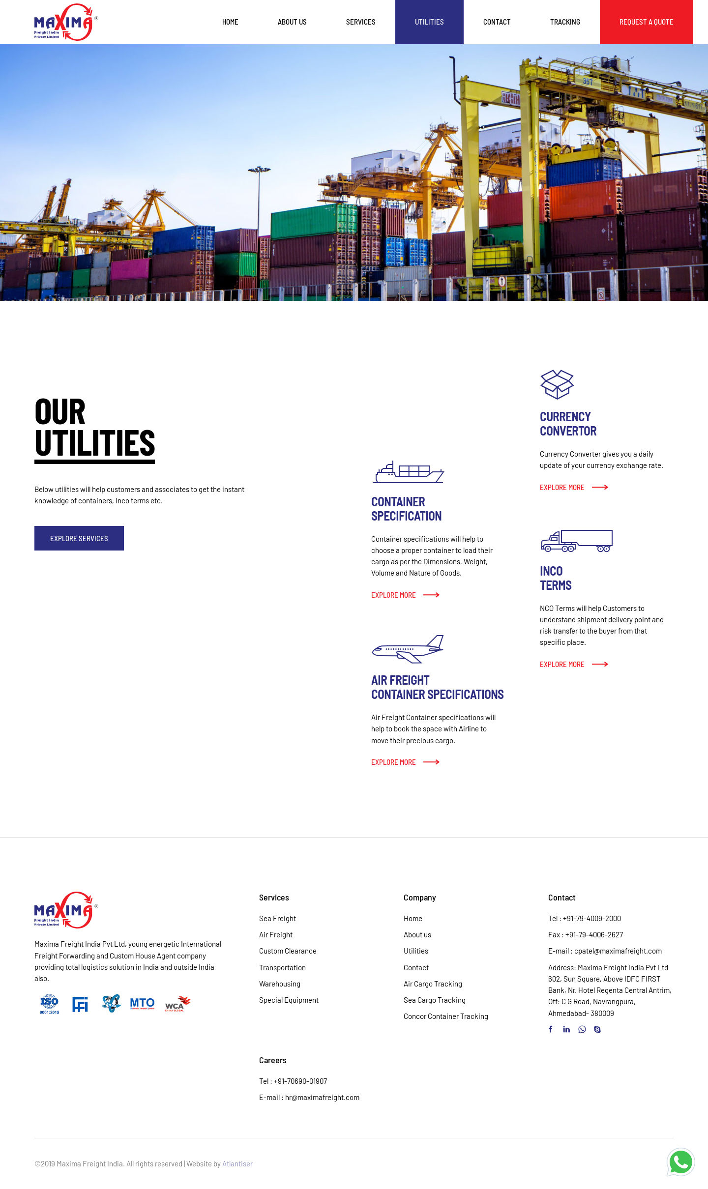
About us (292, 21)
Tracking (565, 21)
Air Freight (276, 934)
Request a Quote (647, 21)
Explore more (393, 594)
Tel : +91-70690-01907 (293, 1080)
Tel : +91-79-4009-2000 (584, 918)
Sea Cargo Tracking (435, 999)
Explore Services (79, 538)
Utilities (429, 21)
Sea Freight (277, 918)
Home (230, 21)
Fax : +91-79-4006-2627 (585, 934)
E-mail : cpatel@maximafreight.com (605, 950)
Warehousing (279, 983)
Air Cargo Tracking (433, 983)
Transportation (282, 967)
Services (361, 21)
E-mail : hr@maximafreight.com (309, 1097)
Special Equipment (289, 999)
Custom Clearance (288, 950)
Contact (497, 21)
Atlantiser (237, 1163)
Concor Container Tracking (446, 1016)
